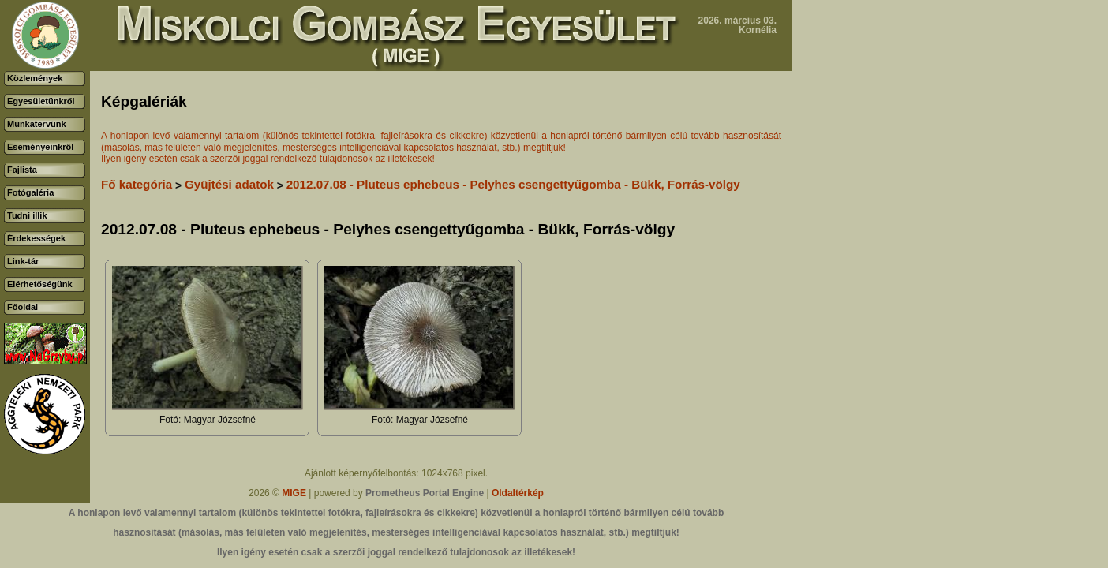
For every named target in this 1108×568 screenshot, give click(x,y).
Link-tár (23, 261)
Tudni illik (27, 215)
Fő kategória (136, 184)
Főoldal (22, 307)
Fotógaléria (30, 192)
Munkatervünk (36, 124)
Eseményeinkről (40, 146)
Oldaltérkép (518, 493)
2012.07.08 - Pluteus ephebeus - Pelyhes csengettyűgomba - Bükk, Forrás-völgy (513, 184)
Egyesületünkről (41, 101)
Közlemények (34, 78)
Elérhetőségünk (40, 284)
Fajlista (22, 169)
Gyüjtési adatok (229, 184)
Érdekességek (36, 238)
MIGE (294, 493)
